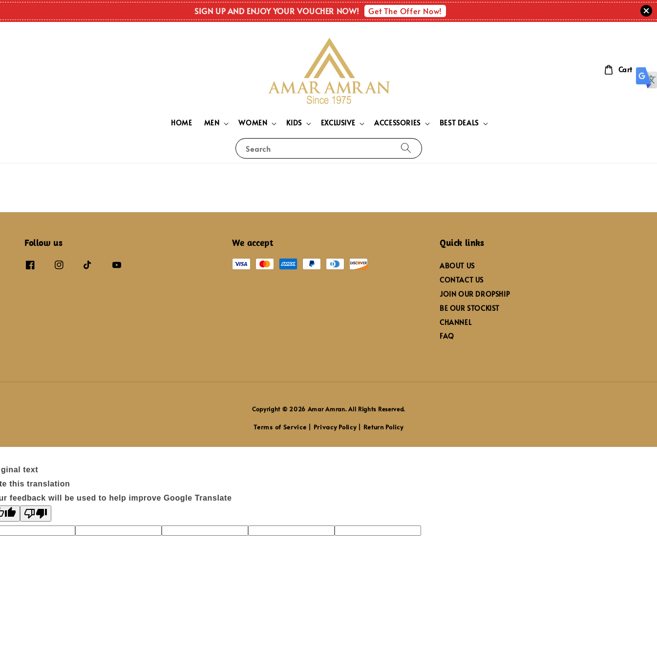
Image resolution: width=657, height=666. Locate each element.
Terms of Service (280, 427)
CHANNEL (455, 322)
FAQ (447, 336)
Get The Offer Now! (405, 10)
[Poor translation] (35, 513)
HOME (181, 122)
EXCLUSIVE (338, 123)
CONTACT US (462, 279)
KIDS (293, 123)
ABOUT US (457, 266)
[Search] (406, 148)
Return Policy (383, 427)
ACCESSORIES (397, 123)
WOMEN (252, 123)
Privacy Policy (335, 427)
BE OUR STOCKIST (470, 308)
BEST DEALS (459, 123)
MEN (212, 123)
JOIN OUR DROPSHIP (474, 294)
